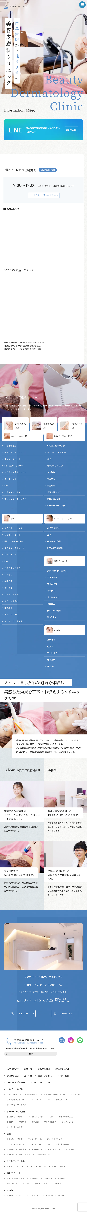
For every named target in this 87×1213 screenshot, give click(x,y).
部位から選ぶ (76, 425)
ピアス (50, 646)
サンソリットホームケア (15, 498)
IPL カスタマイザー (13, 465)
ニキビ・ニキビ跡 (19, 436)
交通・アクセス (45, 1075)
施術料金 (28, 1075)
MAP (31, 1054)
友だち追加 (71, 129)
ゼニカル (51, 604)
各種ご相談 (23, 1013)
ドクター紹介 (63, 1075)
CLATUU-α (52, 617)
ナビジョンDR (53, 498)
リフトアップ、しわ (63, 518)
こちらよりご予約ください (44, 195)
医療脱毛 (8, 607)
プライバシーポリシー (40, 1082)
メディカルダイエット (57, 570)
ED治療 (50, 666)
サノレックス (53, 597)
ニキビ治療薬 (10, 445)
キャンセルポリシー (16, 1082)
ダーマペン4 (10, 478)
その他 (57, 630)
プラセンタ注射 (11, 601)
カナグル (51, 590)
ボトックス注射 (54, 541)
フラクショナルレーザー (15, 472)
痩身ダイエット (61, 561)
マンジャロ (52, 577)
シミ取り (51, 472)
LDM (6, 485)
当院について (13, 1069)
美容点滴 (51, 485)
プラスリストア (54, 492)
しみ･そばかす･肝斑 (63, 436)
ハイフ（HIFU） (54, 528)
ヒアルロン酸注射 (55, 548)
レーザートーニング (56, 505)
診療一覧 (28, 1069)
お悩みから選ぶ (19, 425)
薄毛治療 (51, 659)
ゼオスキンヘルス (12, 492)
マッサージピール (12, 458)
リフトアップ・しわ (16, 1161)
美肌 (13, 518)
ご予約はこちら (66, 1013)
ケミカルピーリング (13, 452)
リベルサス (52, 584)
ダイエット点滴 (54, 610)
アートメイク (53, 653)
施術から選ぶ (48, 425)
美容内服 (51, 478)
